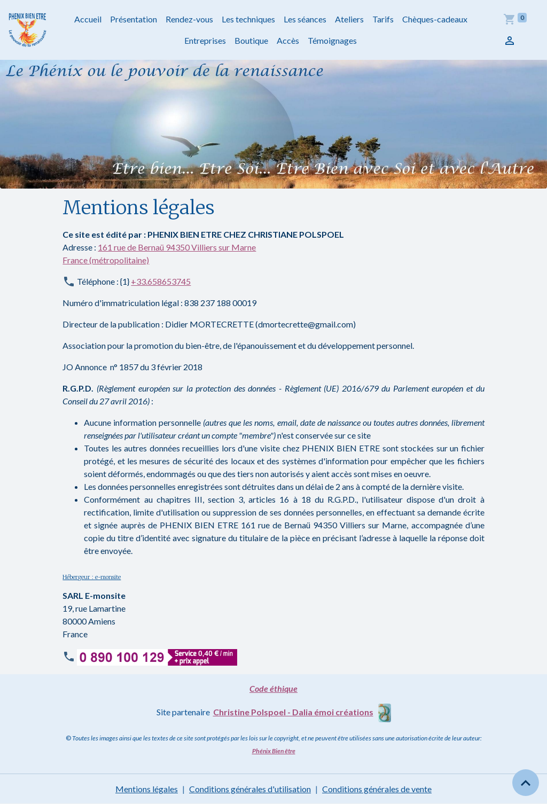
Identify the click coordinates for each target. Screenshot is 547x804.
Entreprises (205, 40)
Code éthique (273, 688)
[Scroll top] (525, 782)
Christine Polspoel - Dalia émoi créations (293, 712)
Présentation (133, 19)
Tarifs (383, 19)
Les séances (305, 19)
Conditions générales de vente (377, 789)
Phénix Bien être (273, 751)
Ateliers (349, 19)
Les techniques (248, 19)
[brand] (27, 30)
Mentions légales (146, 789)
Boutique (251, 40)
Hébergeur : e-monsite (91, 577)
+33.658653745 (161, 281)
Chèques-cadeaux (434, 19)
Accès (288, 40)
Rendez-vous (189, 19)
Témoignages (332, 40)
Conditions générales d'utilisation (250, 789)
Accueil (87, 19)
